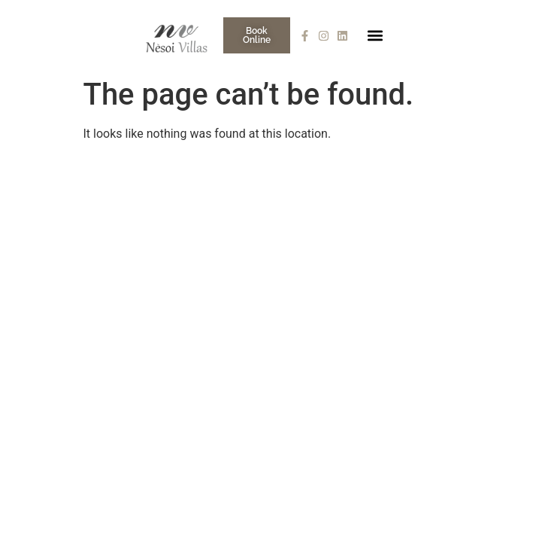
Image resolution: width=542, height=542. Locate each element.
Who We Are (223, 179)
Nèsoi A (298, 179)
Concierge (428, 179)
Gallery (360, 179)
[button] (375, 35)
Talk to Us (504, 179)
